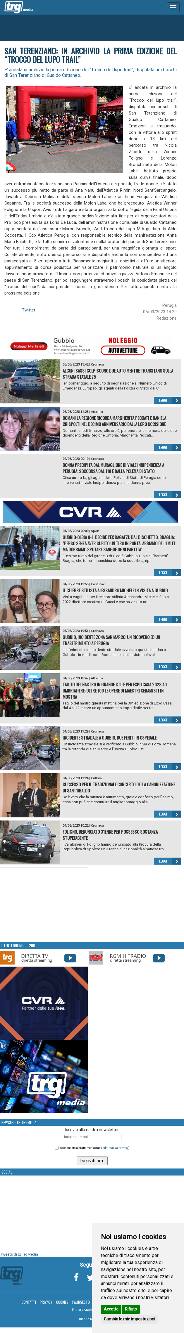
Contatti (29, 1302)
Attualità (97, 412)
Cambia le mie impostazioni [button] (129, 1319)
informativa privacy (115, 1148)
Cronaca (97, 364)
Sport (95, 531)
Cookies (62, 1302)
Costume (98, 584)
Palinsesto (81, 1302)
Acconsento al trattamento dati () (95, 1148)
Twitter (28, 310)
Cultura (96, 778)
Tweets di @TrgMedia (19, 1254)
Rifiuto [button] (131, 1309)
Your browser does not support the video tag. (44, 904)
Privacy (46, 1302)
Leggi (170, 400)
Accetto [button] (111, 1309)
